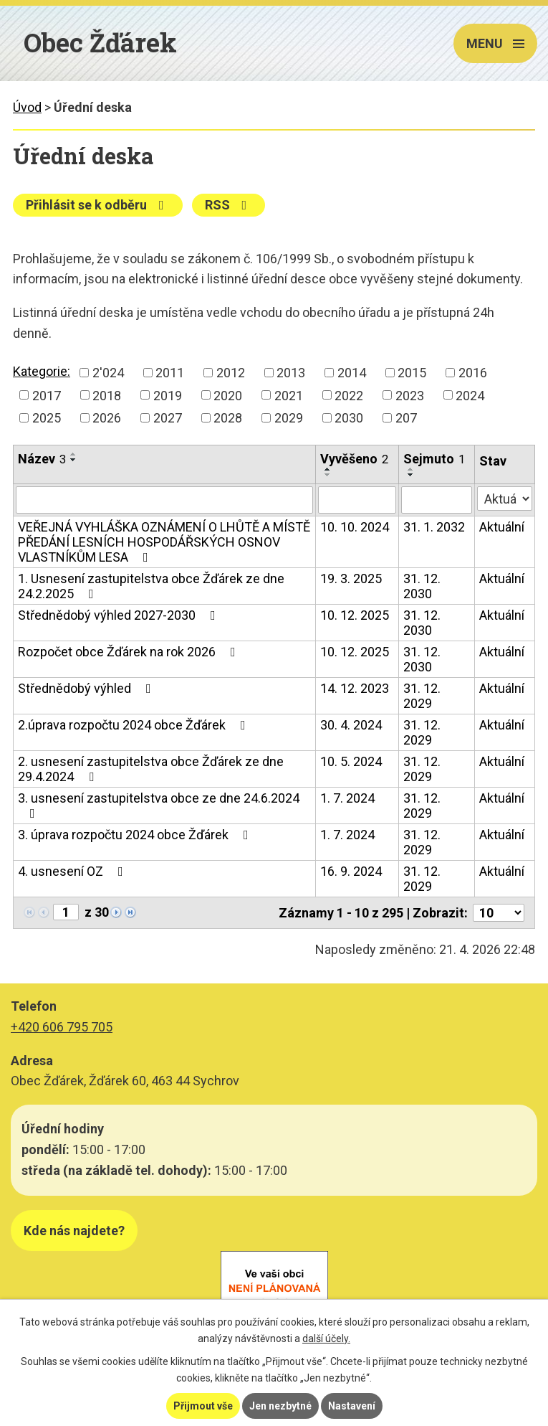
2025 (46, 417)
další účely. (326, 1338)
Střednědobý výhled (87, 688)
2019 (167, 394)
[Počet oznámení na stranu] (498, 913)
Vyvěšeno (354, 458)
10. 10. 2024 (354, 526)
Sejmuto (434, 458)
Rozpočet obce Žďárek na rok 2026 (129, 651)
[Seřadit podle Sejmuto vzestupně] (411, 469)
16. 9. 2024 (351, 871)
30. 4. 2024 (351, 724)
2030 (349, 417)
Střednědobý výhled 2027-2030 (119, 615)
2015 (412, 372)
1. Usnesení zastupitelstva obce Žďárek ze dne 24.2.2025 (151, 586)
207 (406, 417)
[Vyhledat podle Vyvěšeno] (357, 500)
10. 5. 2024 (351, 761)
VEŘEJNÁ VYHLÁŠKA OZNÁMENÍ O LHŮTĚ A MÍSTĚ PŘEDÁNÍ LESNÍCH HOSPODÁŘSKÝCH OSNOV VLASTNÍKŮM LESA (164, 542)
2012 (230, 372)
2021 (288, 394)
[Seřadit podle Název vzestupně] (74, 454)
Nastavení (351, 1406)
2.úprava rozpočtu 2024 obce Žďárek (134, 724)
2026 (106, 417)
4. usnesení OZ (73, 871)
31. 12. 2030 (422, 586)
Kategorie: (41, 371)
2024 (470, 394)
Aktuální (501, 526)
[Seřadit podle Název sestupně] (74, 460)
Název (42, 458)
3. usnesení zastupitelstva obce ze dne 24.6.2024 (158, 805)
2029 (288, 417)
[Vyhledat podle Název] (164, 500)
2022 (349, 394)
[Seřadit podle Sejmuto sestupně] (411, 475)
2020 (227, 394)
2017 (46, 394)
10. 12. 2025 (354, 615)
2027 (167, 417)
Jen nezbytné (280, 1406)
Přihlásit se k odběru (98, 204)
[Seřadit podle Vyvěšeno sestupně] (328, 475)
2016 (472, 372)
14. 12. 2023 (354, 688)
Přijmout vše (203, 1406)
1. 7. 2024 (347, 798)
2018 (106, 394)
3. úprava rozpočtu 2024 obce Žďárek (136, 834)
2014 (351, 372)
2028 (227, 417)
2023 (409, 394)
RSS (229, 204)
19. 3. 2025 (351, 578)
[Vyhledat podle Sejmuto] (437, 500)
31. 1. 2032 (434, 526)
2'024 (108, 372)
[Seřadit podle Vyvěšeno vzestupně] (328, 469)
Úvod (27, 107)
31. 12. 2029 (422, 696)
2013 (291, 372)
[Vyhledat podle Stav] (504, 498)
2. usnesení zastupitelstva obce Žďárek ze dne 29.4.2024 (151, 769)
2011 (169, 372)
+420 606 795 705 (61, 1026)
